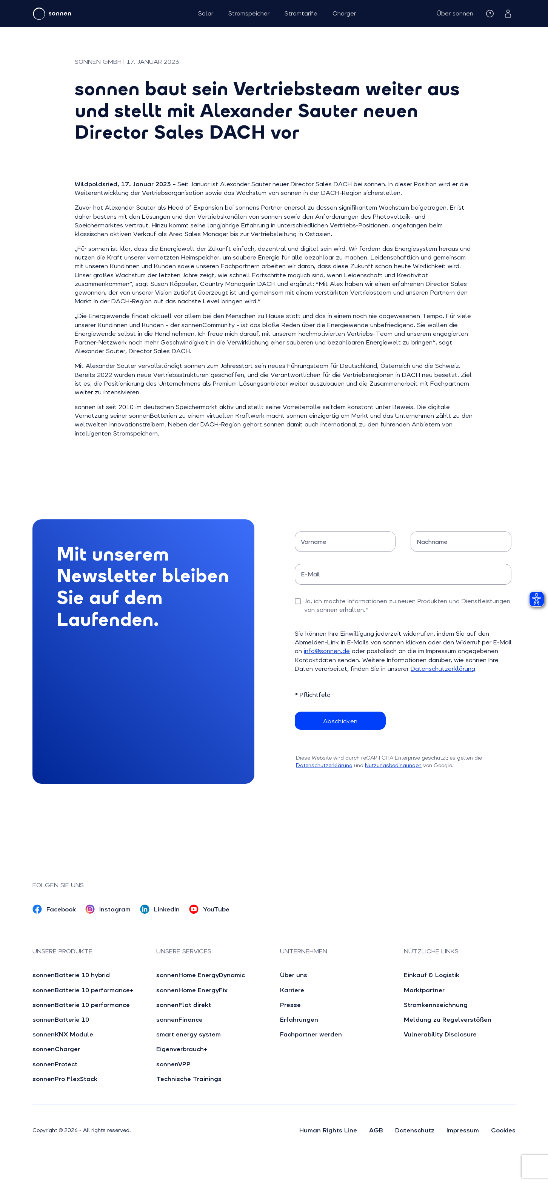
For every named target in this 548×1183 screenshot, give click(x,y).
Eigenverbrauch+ (181, 1049)
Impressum (462, 1130)
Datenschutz (414, 1130)
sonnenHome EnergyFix (192, 990)
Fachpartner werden (311, 1034)
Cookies (503, 1130)
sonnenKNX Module (62, 1034)
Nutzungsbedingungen (393, 765)
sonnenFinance (179, 1019)
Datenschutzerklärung (443, 668)
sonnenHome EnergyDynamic (200, 975)
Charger (344, 13)
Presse (290, 1004)
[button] (455, 13)
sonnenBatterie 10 (60, 1019)
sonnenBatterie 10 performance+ (82, 990)
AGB (376, 1130)
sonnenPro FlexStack (64, 1079)
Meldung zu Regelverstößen (447, 1019)
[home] (74, 13)
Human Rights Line (328, 1130)
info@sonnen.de (327, 651)
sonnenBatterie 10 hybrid (71, 975)
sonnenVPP (173, 1064)
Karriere (292, 990)
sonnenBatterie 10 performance (81, 1004)
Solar (205, 13)
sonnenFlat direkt (183, 1004)
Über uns (293, 975)
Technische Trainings (189, 1079)
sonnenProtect (54, 1064)
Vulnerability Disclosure (440, 1034)
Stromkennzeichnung (436, 1004)
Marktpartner (424, 990)
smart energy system (188, 1034)
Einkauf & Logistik (431, 975)
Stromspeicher (248, 13)
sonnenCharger (56, 1049)
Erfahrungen (299, 1019)
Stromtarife (301, 13)
